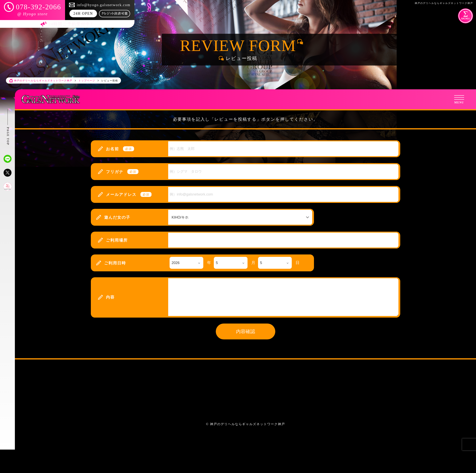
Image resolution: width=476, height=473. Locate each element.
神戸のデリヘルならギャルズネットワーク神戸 (247, 424)
